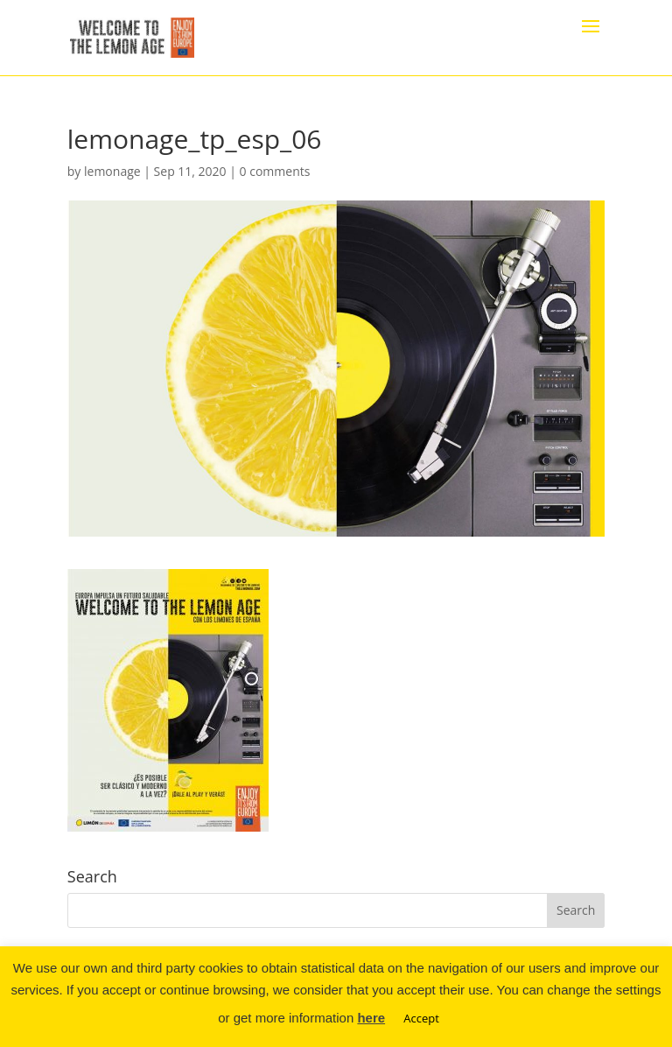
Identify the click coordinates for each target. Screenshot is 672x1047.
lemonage (112, 171)
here (371, 1017)
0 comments (275, 171)
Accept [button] (421, 1018)
